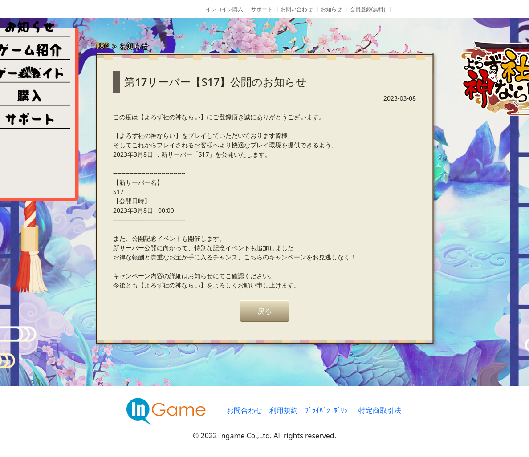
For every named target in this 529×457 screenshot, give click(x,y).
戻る (264, 311)
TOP (102, 46)
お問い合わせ (297, 9)
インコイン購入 (224, 9)
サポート (262, 9)
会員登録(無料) (367, 9)
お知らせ (331, 9)
